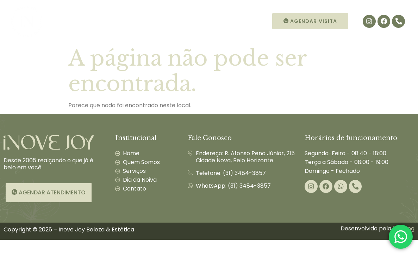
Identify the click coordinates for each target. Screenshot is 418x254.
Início (62, 21)
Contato (235, 21)
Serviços (147, 21)
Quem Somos (100, 21)
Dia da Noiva (193, 21)
